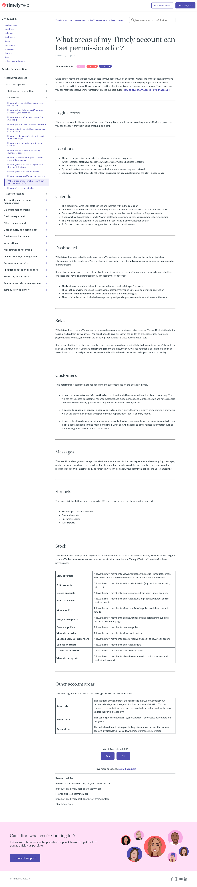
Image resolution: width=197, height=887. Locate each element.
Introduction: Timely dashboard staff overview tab (82, 798)
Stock (7, 57)
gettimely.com (185, 5)
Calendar (9, 33)
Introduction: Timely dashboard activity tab (78, 788)
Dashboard (10, 37)
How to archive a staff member (71, 793)
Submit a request (127, 768)
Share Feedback (162, 5)
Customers (10, 45)
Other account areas (15, 61)
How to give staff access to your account (146, 89)
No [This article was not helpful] (123, 755)
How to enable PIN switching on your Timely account (83, 783)
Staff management (99, 20)
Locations (9, 29)
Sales (7, 41)
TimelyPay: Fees (64, 804)
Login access (11, 25)
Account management (75, 20)
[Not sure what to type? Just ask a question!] (152, 20)
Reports (8, 53)
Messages (9, 49)
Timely (58, 20)
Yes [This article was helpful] (107, 755)
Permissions (117, 20)
